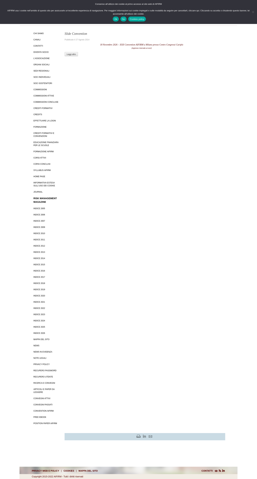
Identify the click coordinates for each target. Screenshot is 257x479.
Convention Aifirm (43, 411)
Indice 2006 (39, 215)
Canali (36, 40)
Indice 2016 (39, 271)
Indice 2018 (39, 283)
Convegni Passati (42, 405)
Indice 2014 (39, 258)
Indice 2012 (39, 246)
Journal (38, 192)
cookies (69, 470)
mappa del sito (88, 470)
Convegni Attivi (41, 398)
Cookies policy (137, 19)
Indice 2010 (39, 233)
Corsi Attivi (39, 158)
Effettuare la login (44, 121)
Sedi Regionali (41, 71)
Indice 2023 (39, 314)
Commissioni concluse (45, 102)
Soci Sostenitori (42, 83)
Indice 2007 (39, 221)
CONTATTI (207, 470)
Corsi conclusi (41, 164)
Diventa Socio (41, 52)
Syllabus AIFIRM (42, 170)
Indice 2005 (39, 208)
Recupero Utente (43, 377)
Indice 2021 (39, 302)
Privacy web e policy (45, 470)
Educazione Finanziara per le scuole (46, 143)
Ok (115, 19)
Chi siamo (38, 33)
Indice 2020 (39, 296)
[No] (253, 12)
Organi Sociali (41, 64)
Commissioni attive (43, 96)
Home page (39, 176)
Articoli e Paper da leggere (44, 390)
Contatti (38, 46)
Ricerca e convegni (44, 383)
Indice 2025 (39, 327)
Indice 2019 (39, 289)
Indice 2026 (39, 333)
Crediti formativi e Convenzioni (43, 134)
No (123, 19)
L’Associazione (41, 58)
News (36, 345)
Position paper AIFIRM (45, 423)
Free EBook (39, 417)
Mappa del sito (41, 339)
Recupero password (44, 370)
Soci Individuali (41, 77)
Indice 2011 (39, 240)
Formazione (40, 127)
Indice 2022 (39, 308)
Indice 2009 (39, 227)
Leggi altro (71, 54)
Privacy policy (41, 364)
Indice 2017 (39, 277)
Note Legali (39, 358)
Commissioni (40, 89)
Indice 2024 (39, 321)
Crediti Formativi (42, 108)
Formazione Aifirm (43, 151)
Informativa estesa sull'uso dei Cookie (44, 184)
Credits (37, 114)
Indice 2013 (39, 252)
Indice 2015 (39, 264)
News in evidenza (42, 352)
